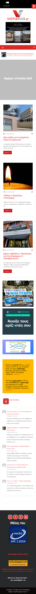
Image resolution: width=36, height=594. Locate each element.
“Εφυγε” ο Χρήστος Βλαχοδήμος (22, 481)
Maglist (10, 591)
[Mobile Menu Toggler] (3, 48)
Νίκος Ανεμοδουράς (12, 446)
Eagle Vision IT (23, 591)
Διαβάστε (8, 152)
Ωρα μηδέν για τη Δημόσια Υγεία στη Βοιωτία (16, 138)
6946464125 (17, 374)
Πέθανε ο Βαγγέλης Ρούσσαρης (13, 196)
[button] (34, 47)
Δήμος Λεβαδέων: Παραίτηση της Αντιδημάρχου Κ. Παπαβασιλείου (17, 256)
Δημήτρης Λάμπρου (12, 427)
